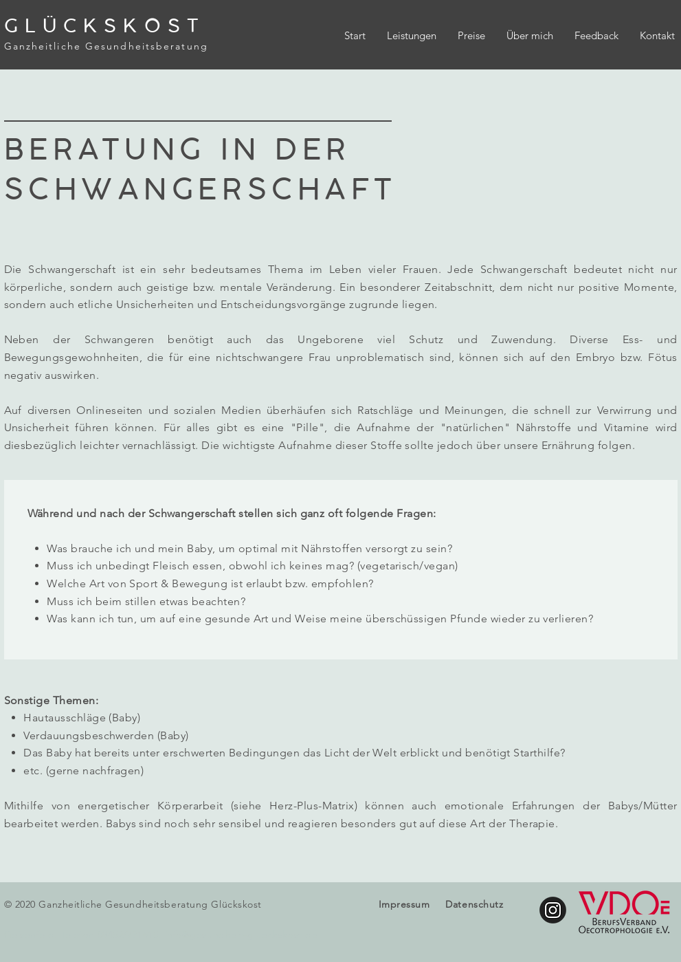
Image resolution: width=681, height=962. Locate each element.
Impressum (404, 904)
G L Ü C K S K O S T (102, 26)
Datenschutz (474, 904)
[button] (411, 35)
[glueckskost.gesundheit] (552, 910)
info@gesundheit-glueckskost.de (241, 934)
